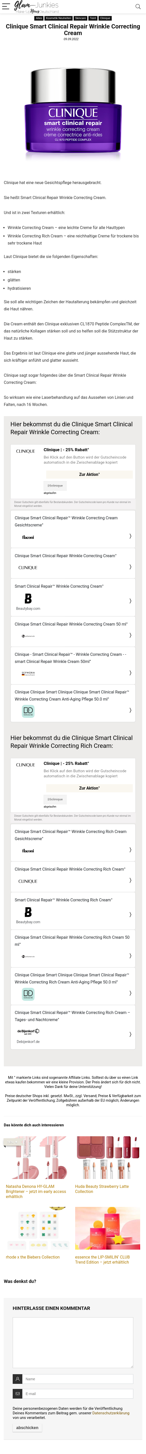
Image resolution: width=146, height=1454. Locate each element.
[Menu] (6, 6)
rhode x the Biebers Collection (33, 1257)
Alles (39, 18)
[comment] (73, 1342)
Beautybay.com (28, 609)
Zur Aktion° (89, 474)
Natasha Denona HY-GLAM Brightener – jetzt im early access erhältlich (36, 1191)
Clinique (105, 18)
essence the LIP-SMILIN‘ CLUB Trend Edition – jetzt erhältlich (102, 1260)
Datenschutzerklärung (110, 1413)
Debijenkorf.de (28, 1042)
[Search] (138, 6)
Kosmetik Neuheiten (58, 18)
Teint (93, 18)
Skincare (80, 18)
